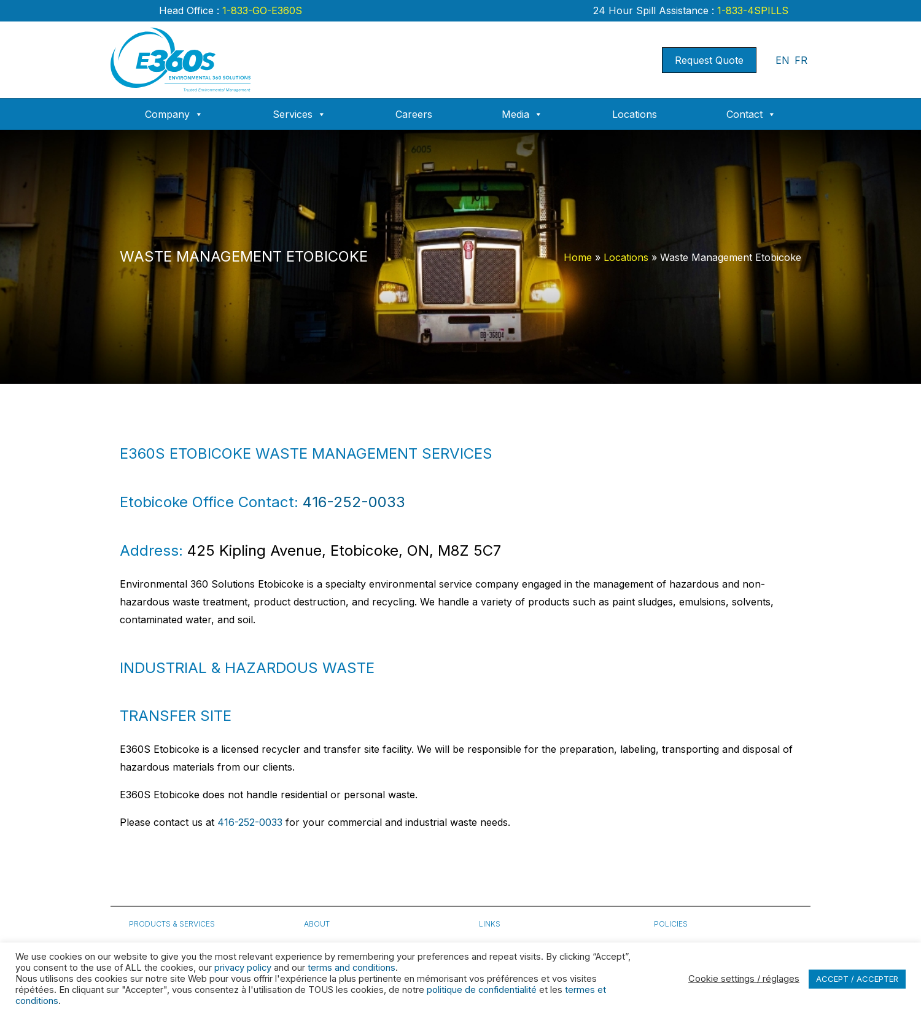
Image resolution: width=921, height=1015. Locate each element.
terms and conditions (351, 967)
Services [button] (299, 114)
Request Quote (709, 60)
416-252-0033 (354, 502)
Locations (634, 114)
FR (801, 60)
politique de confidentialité (482, 989)
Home (578, 257)
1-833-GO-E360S (260, 10)
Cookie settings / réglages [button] (743, 978)
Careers (413, 114)
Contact (751, 114)
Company (174, 114)
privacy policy (242, 967)
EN (782, 60)
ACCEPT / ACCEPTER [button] (857, 979)
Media (522, 114)
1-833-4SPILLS (751, 10)
